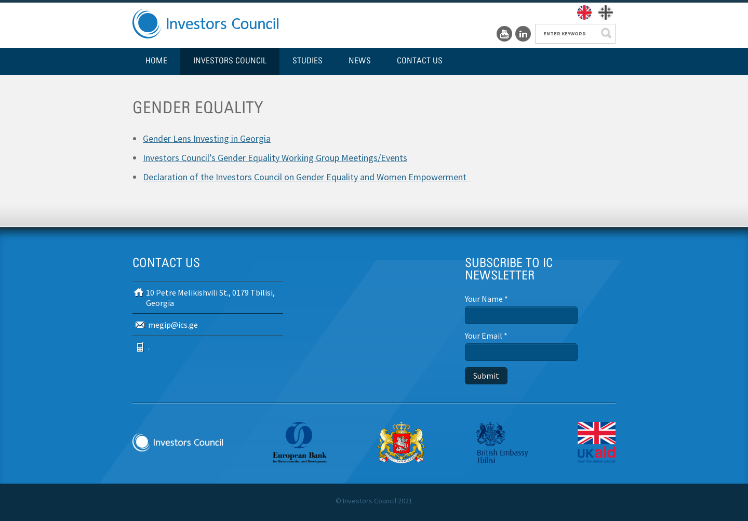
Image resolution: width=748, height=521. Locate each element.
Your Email (486, 335)
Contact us (420, 61)
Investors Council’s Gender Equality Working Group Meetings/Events (275, 158)
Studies (307, 61)
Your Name (486, 298)
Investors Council (229, 61)
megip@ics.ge (173, 324)
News (360, 61)
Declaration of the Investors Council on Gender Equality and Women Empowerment (307, 177)
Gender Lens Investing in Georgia (207, 138)
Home (156, 61)
